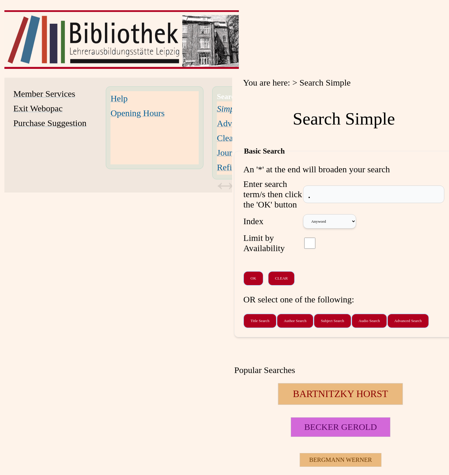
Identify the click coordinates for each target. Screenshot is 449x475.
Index (253, 221)
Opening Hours (137, 113)
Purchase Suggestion (49, 123)
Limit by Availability (264, 243)
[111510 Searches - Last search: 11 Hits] (340, 427)
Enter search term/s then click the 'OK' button (272, 194)
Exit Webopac (37, 108)
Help (118, 98)
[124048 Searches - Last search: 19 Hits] (340, 394)
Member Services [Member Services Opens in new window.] (44, 94)
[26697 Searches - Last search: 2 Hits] (340, 460)
